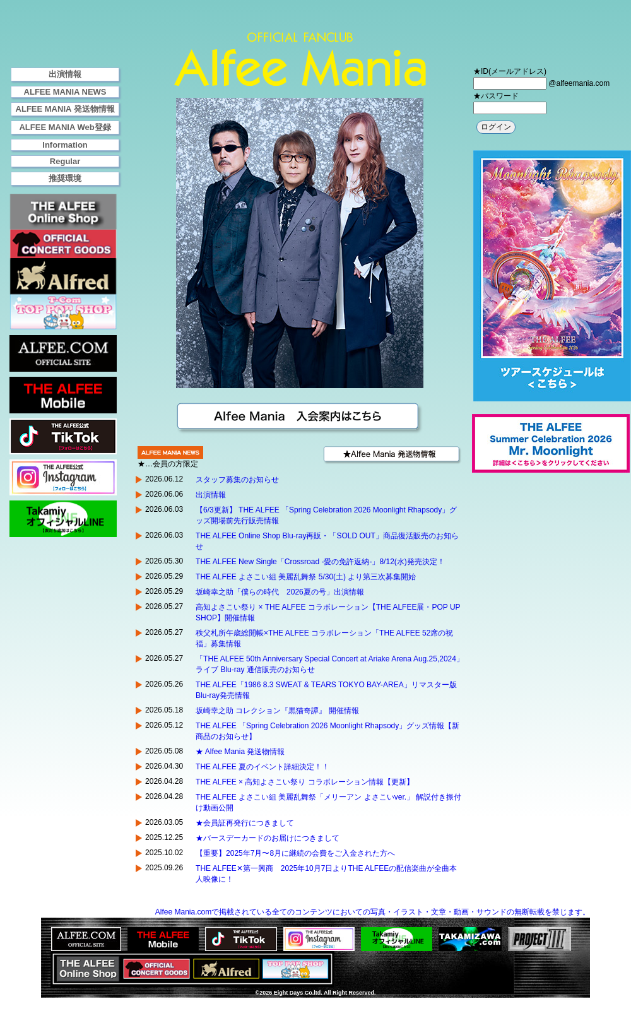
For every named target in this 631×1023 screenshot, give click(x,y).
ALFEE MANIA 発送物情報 (65, 109)
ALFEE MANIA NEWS (65, 92)
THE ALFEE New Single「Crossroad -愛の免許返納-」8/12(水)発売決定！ (320, 561)
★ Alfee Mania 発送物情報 (241, 751)
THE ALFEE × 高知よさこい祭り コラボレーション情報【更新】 (305, 782)
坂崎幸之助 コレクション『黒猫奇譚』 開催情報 (277, 710)
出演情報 (65, 74)
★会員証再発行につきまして (245, 823)
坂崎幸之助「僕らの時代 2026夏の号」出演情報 (280, 592)
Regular (65, 161)
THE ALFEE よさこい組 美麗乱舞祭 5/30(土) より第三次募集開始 (306, 576)
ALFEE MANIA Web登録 (64, 127)
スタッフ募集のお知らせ (237, 479)
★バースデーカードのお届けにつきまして (267, 838)
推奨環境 (65, 178)
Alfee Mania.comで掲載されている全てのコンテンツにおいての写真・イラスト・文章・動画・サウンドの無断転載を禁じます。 (372, 912)
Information (65, 145)
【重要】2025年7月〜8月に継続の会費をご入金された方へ (295, 853)
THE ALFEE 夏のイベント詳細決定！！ (262, 766)
